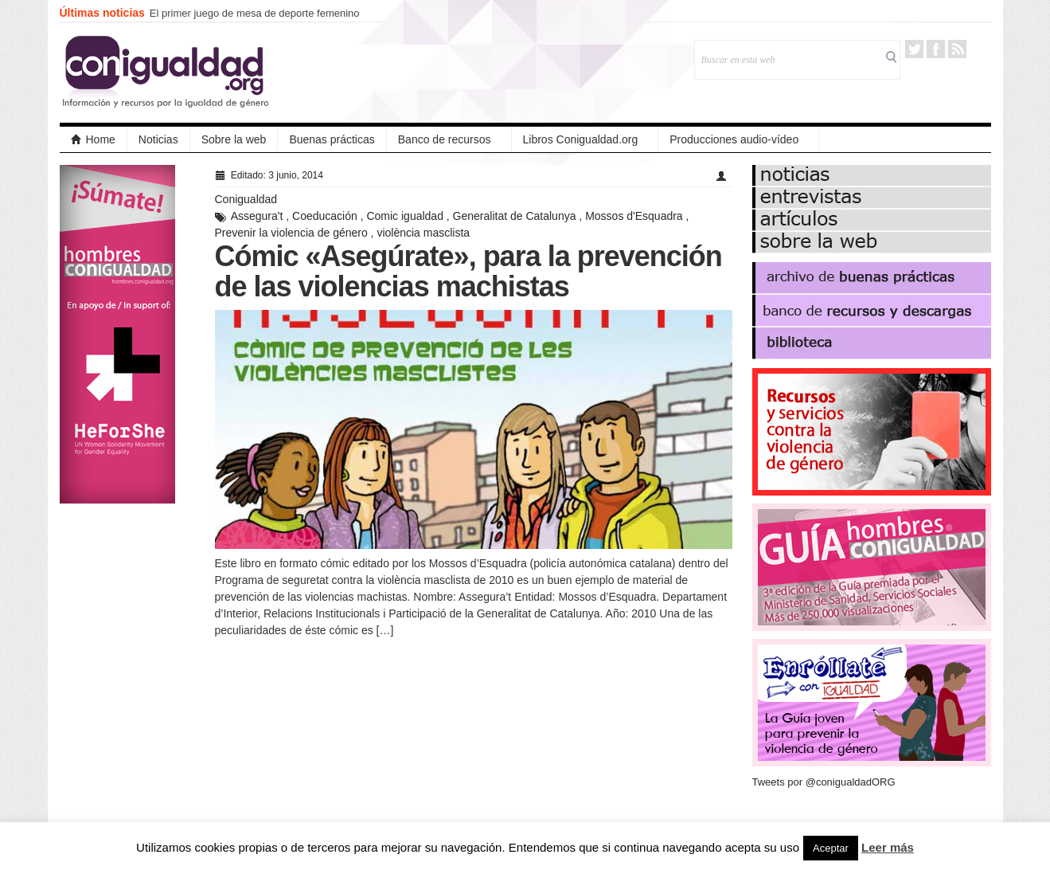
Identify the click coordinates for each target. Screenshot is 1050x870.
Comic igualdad (404, 216)
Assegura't (257, 216)
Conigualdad (246, 199)
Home (93, 139)
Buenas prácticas (331, 139)
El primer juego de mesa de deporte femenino (255, 13)
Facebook (936, 49)
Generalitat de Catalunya (514, 216)
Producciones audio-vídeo (733, 139)
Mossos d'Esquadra (634, 216)
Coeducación (324, 216)
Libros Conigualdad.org (580, 139)
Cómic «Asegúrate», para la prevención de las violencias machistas (468, 271)
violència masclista (423, 232)
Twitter (914, 49)
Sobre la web (234, 139)
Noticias (158, 139)
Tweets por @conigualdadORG (824, 782)
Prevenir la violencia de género (291, 232)
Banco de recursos (444, 139)
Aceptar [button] (831, 848)
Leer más (887, 847)
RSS (957, 49)
